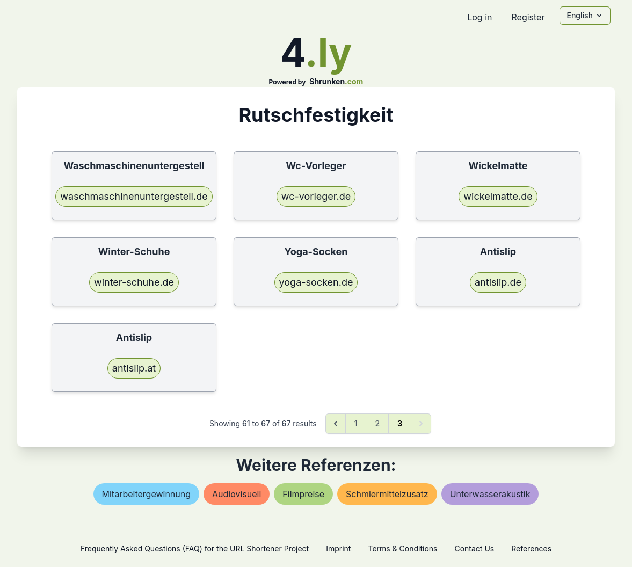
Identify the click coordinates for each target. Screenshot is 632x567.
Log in (479, 17)
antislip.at (134, 368)
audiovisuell (236, 494)
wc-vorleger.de (316, 196)
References (531, 548)
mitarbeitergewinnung (146, 494)
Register (527, 17)
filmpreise (303, 494)
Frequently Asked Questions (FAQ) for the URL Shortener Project (195, 548)
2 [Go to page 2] (377, 423)
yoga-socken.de (316, 282)
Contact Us (474, 548)
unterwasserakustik (490, 494)
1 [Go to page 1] (356, 423)
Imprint (338, 548)
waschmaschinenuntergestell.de (133, 196)
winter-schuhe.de (134, 282)
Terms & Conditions (402, 548)
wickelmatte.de (497, 196)
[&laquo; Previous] (335, 423)
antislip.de (498, 282)
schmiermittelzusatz (387, 494)
